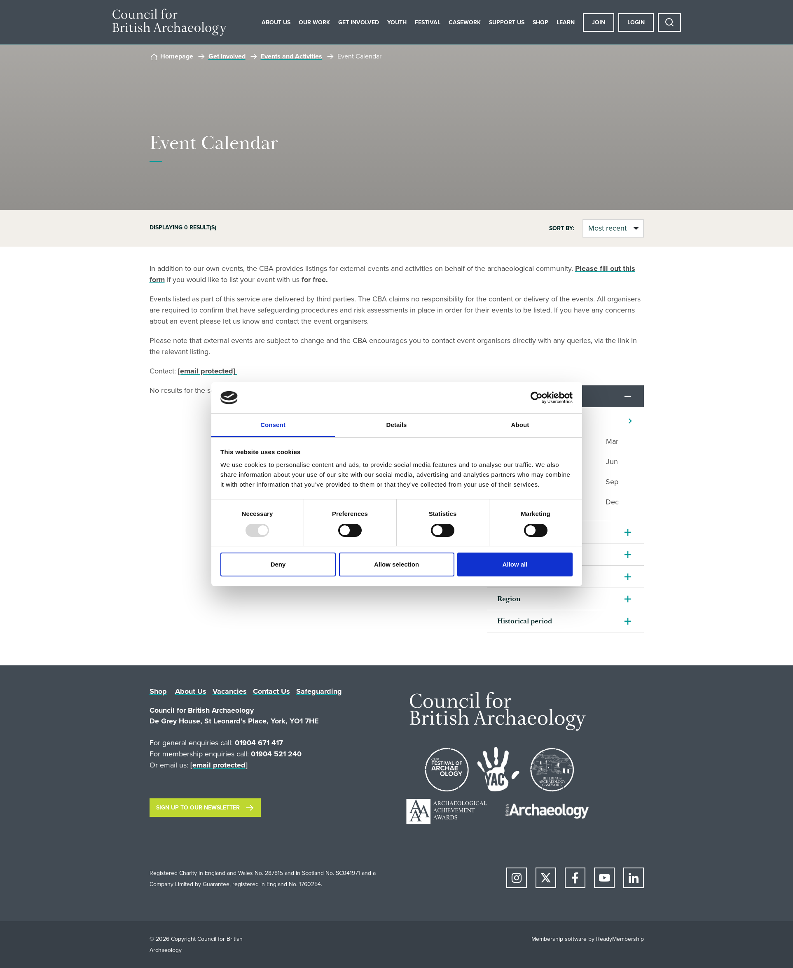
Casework (465, 22)
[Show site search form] (669, 22)
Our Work (314, 22)
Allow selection (396, 564)
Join (598, 22)
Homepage (176, 56)
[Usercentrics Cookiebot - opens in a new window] (537, 398)
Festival (427, 22)
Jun (612, 461)
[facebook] (575, 878)
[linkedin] (633, 878)
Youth (397, 22)
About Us (276, 22)
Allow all (515, 564)
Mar (612, 441)
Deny (278, 564)
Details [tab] (396, 424)
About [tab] (520, 424)
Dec (612, 502)
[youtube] (604, 878)
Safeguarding (319, 691)
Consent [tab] (272, 424)
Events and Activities (291, 56)
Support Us (506, 22)
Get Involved (358, 22)
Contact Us (271, 691)
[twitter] (546, 878)
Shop (540, 22)
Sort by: (561, 228)
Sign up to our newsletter (198, 807)
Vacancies (230, 691)
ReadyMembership (620, 939)
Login (636, 22)
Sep (612, 481)
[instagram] (516, 878)
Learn (566, 22)
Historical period (524, 621)
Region (509, 599)
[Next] (630, 421)
